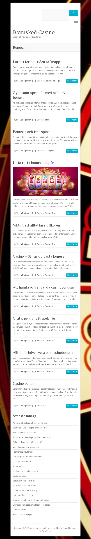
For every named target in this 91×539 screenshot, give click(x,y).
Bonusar (40, 80)
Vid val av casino (20, 466)
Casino (48, 80)
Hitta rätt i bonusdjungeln (33, 163)
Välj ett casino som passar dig (26, 447)
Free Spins (49, 150)
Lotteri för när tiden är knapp (36, 62)
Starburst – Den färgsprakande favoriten (30, 427)
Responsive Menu (76, 22)
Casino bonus (23, 383)
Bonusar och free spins (31, 132)
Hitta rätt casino (20, 509)
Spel (54, 80)
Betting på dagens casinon (24, 432)
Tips (58, 80)
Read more (72, 80)
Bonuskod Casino (34, 32)
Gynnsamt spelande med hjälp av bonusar (31, 500)
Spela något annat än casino (25, 471)
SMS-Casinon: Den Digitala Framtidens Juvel (32, 437)
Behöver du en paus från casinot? (27, 442)
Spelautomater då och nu (24, 480)
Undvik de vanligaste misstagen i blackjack (31, 505)
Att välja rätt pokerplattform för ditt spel (30, 423)
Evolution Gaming (21, 476)
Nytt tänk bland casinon (23, 495)
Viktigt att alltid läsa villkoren (36, 225)
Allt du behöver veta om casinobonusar (44, 352)
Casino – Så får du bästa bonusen (39, 256)
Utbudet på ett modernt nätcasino (27, 456)
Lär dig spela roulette (22, 461)
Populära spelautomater (23, 452)
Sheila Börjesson (23, 80)
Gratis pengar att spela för (34, 318)
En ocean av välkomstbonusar (26, 485)
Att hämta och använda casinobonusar (43, 287)
